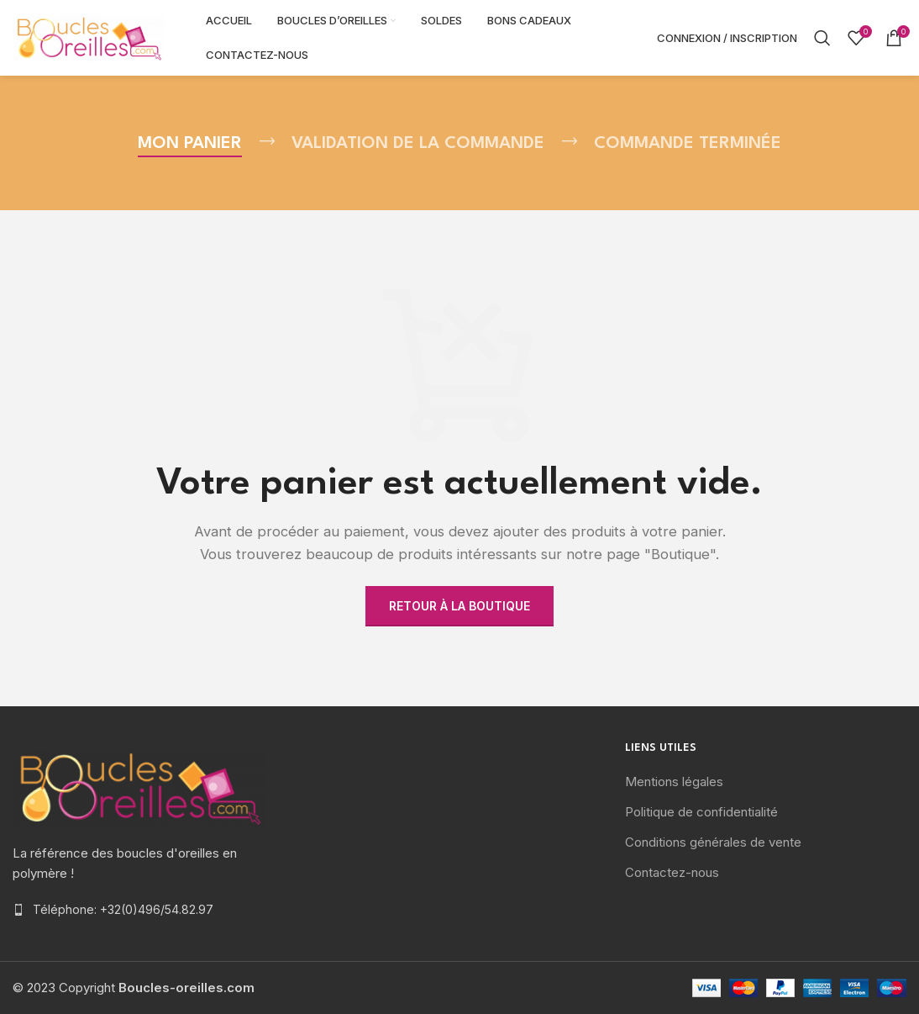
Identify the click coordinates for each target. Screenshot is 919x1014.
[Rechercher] (822, 38)
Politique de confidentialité (701, 812)
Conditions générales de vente (713, 842)
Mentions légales (674, 782)
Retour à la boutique (459, 606)
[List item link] (153, 909)
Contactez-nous (672, 872)
